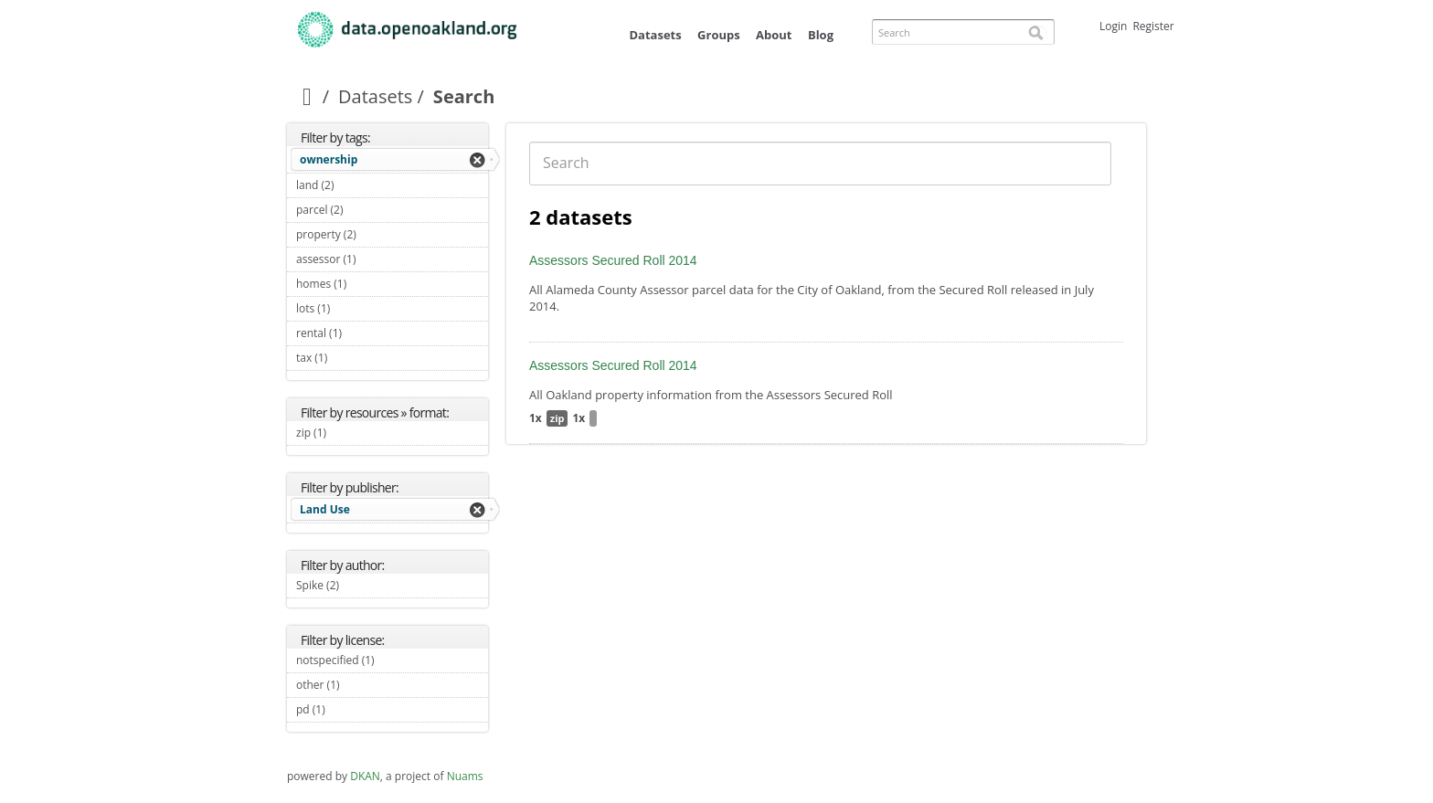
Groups (718, 34)
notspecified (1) (392, 662)
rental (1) (363, 333)
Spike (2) (360, 585)
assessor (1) (377, 259)
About (773, 34)
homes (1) (368, 283)
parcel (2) (364, 209)
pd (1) (346, 709)
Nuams (465, 776)
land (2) (355, 185)
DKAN (365, 776)
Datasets (655, 34)
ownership (328, 159)
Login (1113, 26)
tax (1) (348, 357)
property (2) (377, 234)
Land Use (325, 509)
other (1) (361, 684)
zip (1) (347, 432)
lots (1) (351, 308)
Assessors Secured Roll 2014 (613, 260)
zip (557, 418)
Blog (820, 34)
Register (1152, 26)
